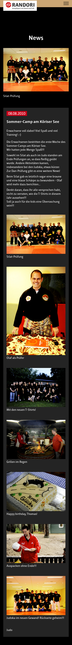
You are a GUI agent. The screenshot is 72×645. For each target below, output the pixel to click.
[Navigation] (66, 3)
